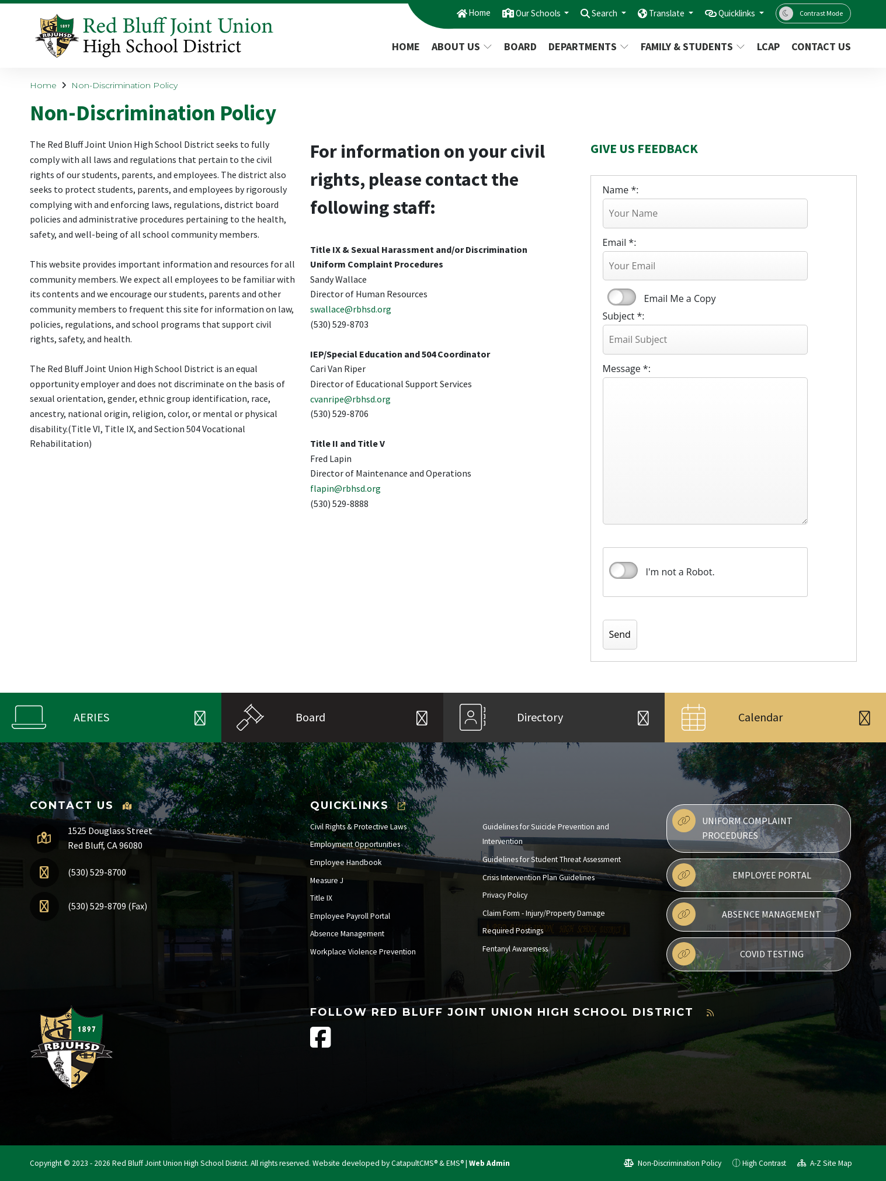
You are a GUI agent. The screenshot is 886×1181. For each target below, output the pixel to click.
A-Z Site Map (824, 1163)
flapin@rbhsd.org (345, 488)
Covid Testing (738, 953)
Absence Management (347, 934)
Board (520, 46)
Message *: (627, 368)
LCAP (768, 46)
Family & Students (690, 46)
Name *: (621, 189)
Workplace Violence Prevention (363, 952)
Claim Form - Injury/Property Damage (543, 913)
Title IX (321, 898)
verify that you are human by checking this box (623, 570)
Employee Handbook (346, 862)
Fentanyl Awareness (515, 949)
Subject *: (624, 316)
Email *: (620, 242)
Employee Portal (741, 875)
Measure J (326, 880)
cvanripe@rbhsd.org (350, 399)
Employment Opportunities (355, 844)
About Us (461, 46)
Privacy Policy (504, 895)
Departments (587, 46)
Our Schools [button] (513, 12)
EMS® (455, 1163)
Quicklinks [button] (733, 12)
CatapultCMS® (414, 1163)
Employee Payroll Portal (350, 916)
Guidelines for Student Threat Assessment (551, 859)
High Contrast (764, 1163)
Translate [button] (654, 12)
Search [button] (586, 12)
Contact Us (818, 46)
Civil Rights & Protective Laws (358, 827)
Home (448, 12)
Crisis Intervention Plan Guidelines (538, 878)
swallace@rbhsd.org (350, 309)
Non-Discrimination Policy (124, 85)
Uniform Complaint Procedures (732, 825)
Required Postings (512, 931)
